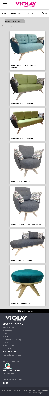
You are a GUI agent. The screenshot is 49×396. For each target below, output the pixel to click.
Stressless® (7, 330)
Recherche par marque (12, 354)
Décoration (7, 348)
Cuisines (6, 333)
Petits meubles (8, 345)
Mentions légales (9, 373)
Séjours (6, 336)
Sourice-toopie (27, 13)
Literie (5, 342)
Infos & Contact (9, 376)
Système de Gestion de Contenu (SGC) (31, 390)
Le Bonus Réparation (11, 360)
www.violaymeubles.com (12, 379)
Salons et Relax (9, 327)
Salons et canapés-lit (12, 13)
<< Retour (43, 13)
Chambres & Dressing (12, 339)
